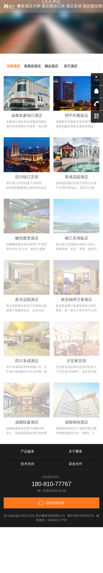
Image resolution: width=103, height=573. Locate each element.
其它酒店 (70, 66)
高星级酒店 (32, 66)
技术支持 (27, 464)
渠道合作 (75, 464)
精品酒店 (51, 66)
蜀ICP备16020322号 (80, 515)
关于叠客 (75, 451)
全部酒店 (13, 66)
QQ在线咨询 (51, 502)
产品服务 (27, 451)
